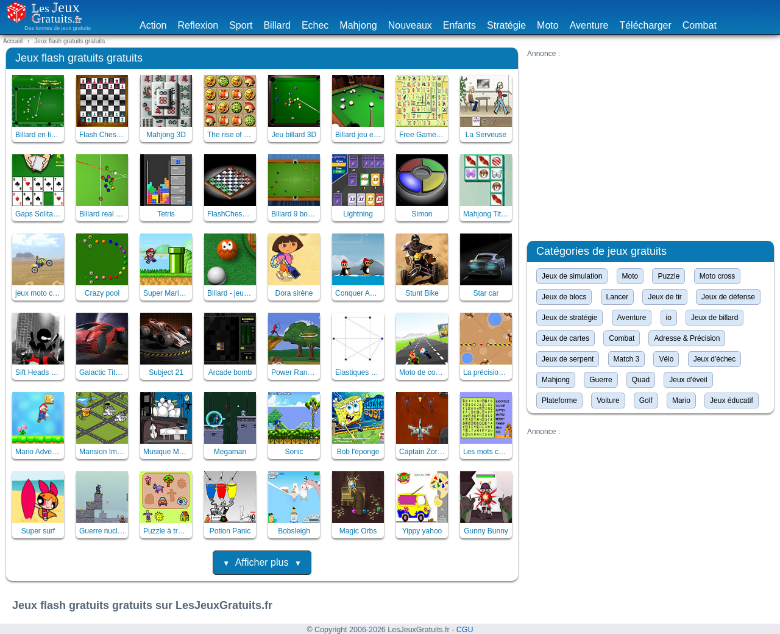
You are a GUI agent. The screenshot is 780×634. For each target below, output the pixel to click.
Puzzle (668, 276)
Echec (315, 25)
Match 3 (627, 359)
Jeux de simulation (572, 276)
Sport (240, 25)
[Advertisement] (650, 143)
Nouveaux (410, 25)
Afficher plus (262, 562)
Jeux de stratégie (569, 317)
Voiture (608, 400)
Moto (548, 25)
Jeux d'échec (714, 359)
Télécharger (645, 25)
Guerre (600, 380)
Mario (681, 400)
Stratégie (506, 25)
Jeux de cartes (565, 338)
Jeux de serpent (568, 359)
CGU (464, 629)
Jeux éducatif (731, 400)
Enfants (459, 25)
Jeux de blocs (564, 297)
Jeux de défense (728, 297)
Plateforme (559, 400)
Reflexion (197, 25)
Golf (646, 400)
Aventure (589, 25)
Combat (699, 25)
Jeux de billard (714, 317)
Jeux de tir (664, 297)
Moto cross (718, 276)
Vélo (666, 359)
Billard (276, 25)
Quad (641, 380)
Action (153, 25)
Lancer (617, 297)
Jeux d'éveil (688, 380)
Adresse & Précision (687, 338)
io (669, 317)
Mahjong (358, 25)
